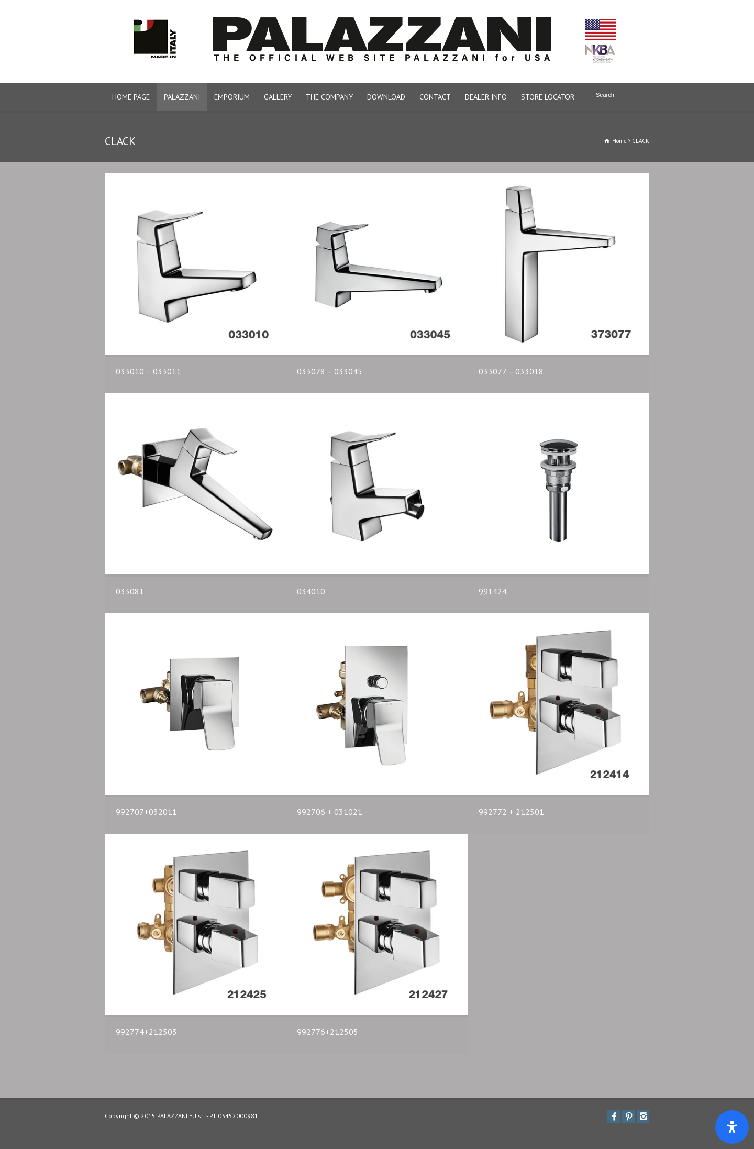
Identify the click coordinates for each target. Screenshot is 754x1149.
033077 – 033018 (511, 371)
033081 (130, 591)
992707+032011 (146, 811)
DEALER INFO (486, 97)
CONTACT (435, 97)
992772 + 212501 (511, 811)
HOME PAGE (131, 97)
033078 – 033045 (329, 371)
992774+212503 (146, 1031)
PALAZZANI (182, 97)
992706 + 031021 (329, 811)
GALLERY (278, 97)
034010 (311, 591)
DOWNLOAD (386, 97)
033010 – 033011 (148, 371)
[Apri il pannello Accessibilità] (732, 1127)
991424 (493, 591)
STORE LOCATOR (547, 97)
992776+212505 (327, 1031)
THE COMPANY (329, 97)
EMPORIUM (232, 97)
